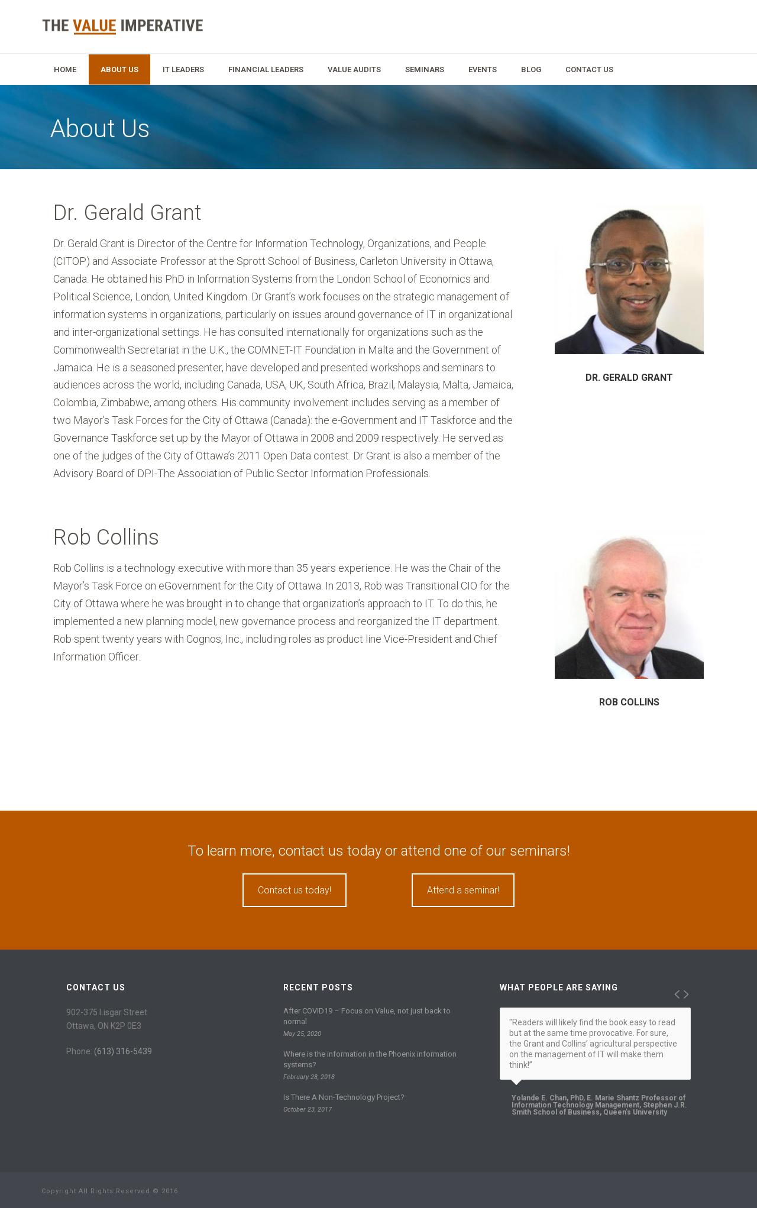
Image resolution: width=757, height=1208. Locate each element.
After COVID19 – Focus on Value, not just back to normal (367, 1016)
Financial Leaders (265, 69)
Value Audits (354, 69)
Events (482, 69)
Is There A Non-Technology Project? (344, 1097)
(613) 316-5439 (123, 1051)
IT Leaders (183, 69)
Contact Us (589, 69)
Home (65, 69)
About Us (119, 69)
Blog (531, 69)
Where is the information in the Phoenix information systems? (370, 1059)
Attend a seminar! (463, 890)
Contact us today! (294, 890)
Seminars (424, 69)
